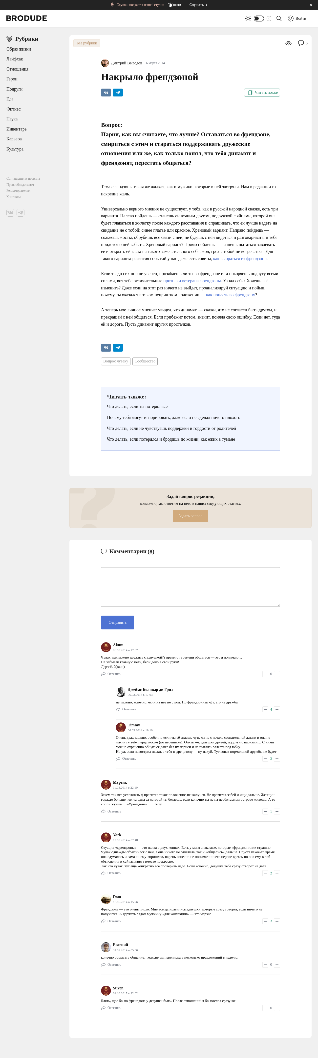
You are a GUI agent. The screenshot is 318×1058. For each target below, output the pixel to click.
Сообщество (145, 361)
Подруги (14, 89)
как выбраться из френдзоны (240, 258)
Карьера (14, 138)
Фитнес (13, 109)
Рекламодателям (18, 190)
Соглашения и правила (23, 178)
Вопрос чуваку (115, 361)
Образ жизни (18, 49)
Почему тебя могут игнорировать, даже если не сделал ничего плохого (173, 417)
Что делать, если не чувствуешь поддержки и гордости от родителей (171, 428)
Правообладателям (20, 185)
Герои (12, 78)
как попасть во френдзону (230, 294)
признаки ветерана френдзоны (192, 280)
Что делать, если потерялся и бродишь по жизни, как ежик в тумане (171, 439)
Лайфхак (14, 59)
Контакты (13, 197)
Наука (12, 118)
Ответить (114, 674)
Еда (9, 98)
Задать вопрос (190, 516)
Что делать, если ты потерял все (137, 406)
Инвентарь (16, 129)
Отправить (118, 622)
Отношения (17, 69)
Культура (14, 149)
